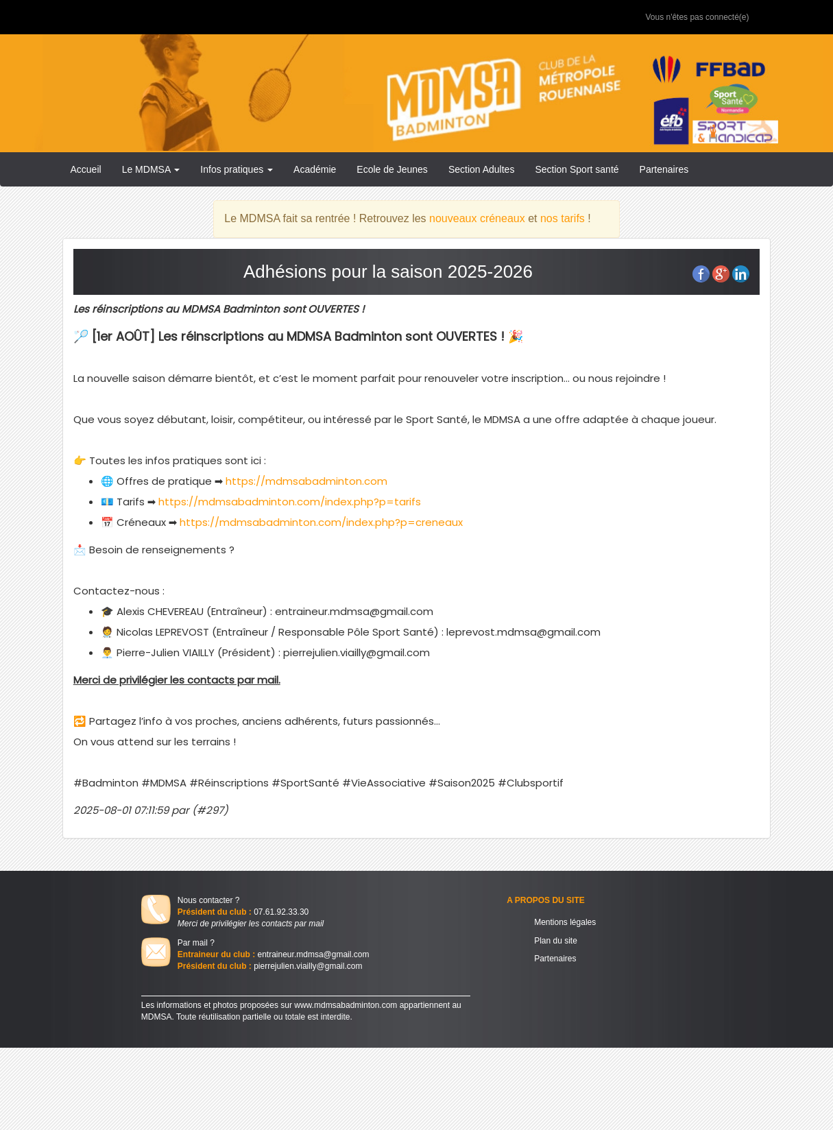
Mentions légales (565, 922)
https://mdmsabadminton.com (305, 481)
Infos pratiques (236, 169)
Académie (314, 169)
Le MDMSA (151, 169)
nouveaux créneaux (477, 218)
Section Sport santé (576, 169)
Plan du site (555, 941)
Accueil (86, 169)
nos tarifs (562, 218)
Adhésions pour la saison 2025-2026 (388, 271)
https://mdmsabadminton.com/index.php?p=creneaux (321, 522)
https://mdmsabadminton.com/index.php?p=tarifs (289, 501)
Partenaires (664, 169)
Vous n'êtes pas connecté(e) (697, 17)
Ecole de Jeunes (392, 169)
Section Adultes (481, 169)
